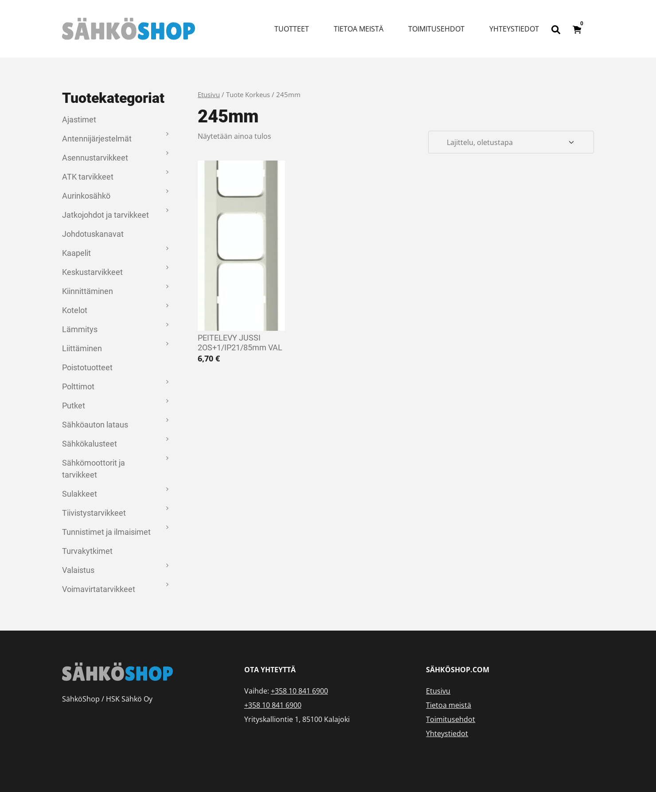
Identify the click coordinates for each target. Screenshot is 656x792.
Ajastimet (79, 119)
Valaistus (78, 570)
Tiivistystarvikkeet (94, 513)
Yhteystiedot (514, 29)
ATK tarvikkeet (87, 176)
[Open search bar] (555, 29)
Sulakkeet (79, 493)
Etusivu (209, 94)
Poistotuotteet (87, 367)
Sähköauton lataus (95, 424)
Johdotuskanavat (93, 234)
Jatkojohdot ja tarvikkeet (105, 215)
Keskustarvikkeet (92, 272)
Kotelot (74, 310)
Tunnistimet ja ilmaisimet (106, 532)
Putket (73, 405)
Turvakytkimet (87, 551)
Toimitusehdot (436, 29)
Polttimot (78, 386)
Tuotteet (291, 29)
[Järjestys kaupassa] (511, 142)
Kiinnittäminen (87, 291)
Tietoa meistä (358, 29)
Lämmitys (80, 329)
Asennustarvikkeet (95, 157)
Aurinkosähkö (86, 195)
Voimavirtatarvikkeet (98, 589)
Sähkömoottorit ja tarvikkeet (93, 468)
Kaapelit (76, 253)
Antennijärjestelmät (97, 138)
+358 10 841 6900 (299, 691)
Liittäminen (82, 348)
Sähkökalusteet (89, 443)
